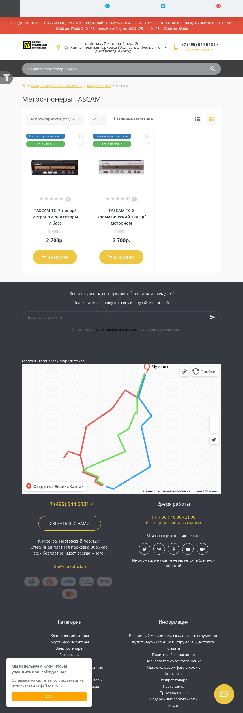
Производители (174, 692)
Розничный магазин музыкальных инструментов (173, 635)
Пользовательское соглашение (173, 660)
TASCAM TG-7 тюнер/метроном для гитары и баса (55, 217)
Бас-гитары (69, 654)
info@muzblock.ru (69, 566)
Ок (49, 696)
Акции (173, 705)
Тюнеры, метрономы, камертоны (56, 86)
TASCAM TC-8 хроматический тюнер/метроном (121, 217)
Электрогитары (69, 648)
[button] (113, 47)
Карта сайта (173, 686)
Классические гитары (70, 635)
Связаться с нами (70, 523)
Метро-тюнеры (99, 86)
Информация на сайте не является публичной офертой (173, 562)
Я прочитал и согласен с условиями (126, 329)
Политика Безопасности (115, 329)
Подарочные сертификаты (173, 698)
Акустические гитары (70, 641)
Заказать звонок (200, 49)
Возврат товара (173, 679)
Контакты (173, 673)
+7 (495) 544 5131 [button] (70, 504)
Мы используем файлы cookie (173, 667)
